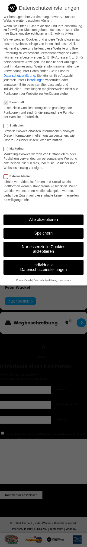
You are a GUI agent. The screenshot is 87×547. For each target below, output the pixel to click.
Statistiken (16, 125)
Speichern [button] (43, 233)
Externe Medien (19, 176)
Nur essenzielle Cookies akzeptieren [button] (43, 249)
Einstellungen (35, 80)
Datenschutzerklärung (19, 75)
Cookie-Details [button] (24, 280)
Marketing (15, 148)
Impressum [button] (65, 280)
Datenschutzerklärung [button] (45, 280)
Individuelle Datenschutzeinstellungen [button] (43, 267)
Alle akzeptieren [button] (43, 219)
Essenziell (15, 102)
